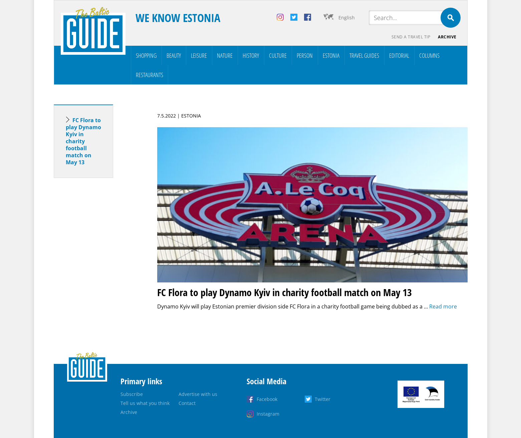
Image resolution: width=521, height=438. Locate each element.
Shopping (146, 55)
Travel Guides (364, 55)
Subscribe (131, 394)
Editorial (399, 55)
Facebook (267, 399)
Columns (429, 55)
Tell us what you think (145, 403)
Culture (278, 55)
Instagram (268, 414)
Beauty (174, 55)
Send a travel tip (410, 37)
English (346, 17)
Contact (187, 403)
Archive (447, 37)
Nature (225, 55)
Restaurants (149, 75)
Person (305, 55)
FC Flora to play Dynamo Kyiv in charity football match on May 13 (83, 141)
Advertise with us (198, 394)
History (251, 55)
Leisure (199, 55)
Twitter (322, 399)
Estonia (331, 55)
